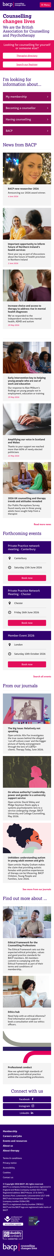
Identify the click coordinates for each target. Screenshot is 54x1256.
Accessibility (9, 1167)
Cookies (7, 1172)
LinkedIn (26, 1113)
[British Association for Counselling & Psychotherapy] (14, 5)
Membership (10, 1131)
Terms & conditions (12, 1158)
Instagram (26, 1106)
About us (8, 1145)
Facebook (26, 1099)
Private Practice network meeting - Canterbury (24, 547)
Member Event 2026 (21, 635)
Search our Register (27, 64)
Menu (45, 4)
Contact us (8, 1177)
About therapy (11, 1150)
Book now (27, 577)
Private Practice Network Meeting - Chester (24, 592)
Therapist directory (27, 55)
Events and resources (15, 1140)
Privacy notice (10, 1163)
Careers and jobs (12, 1136)
